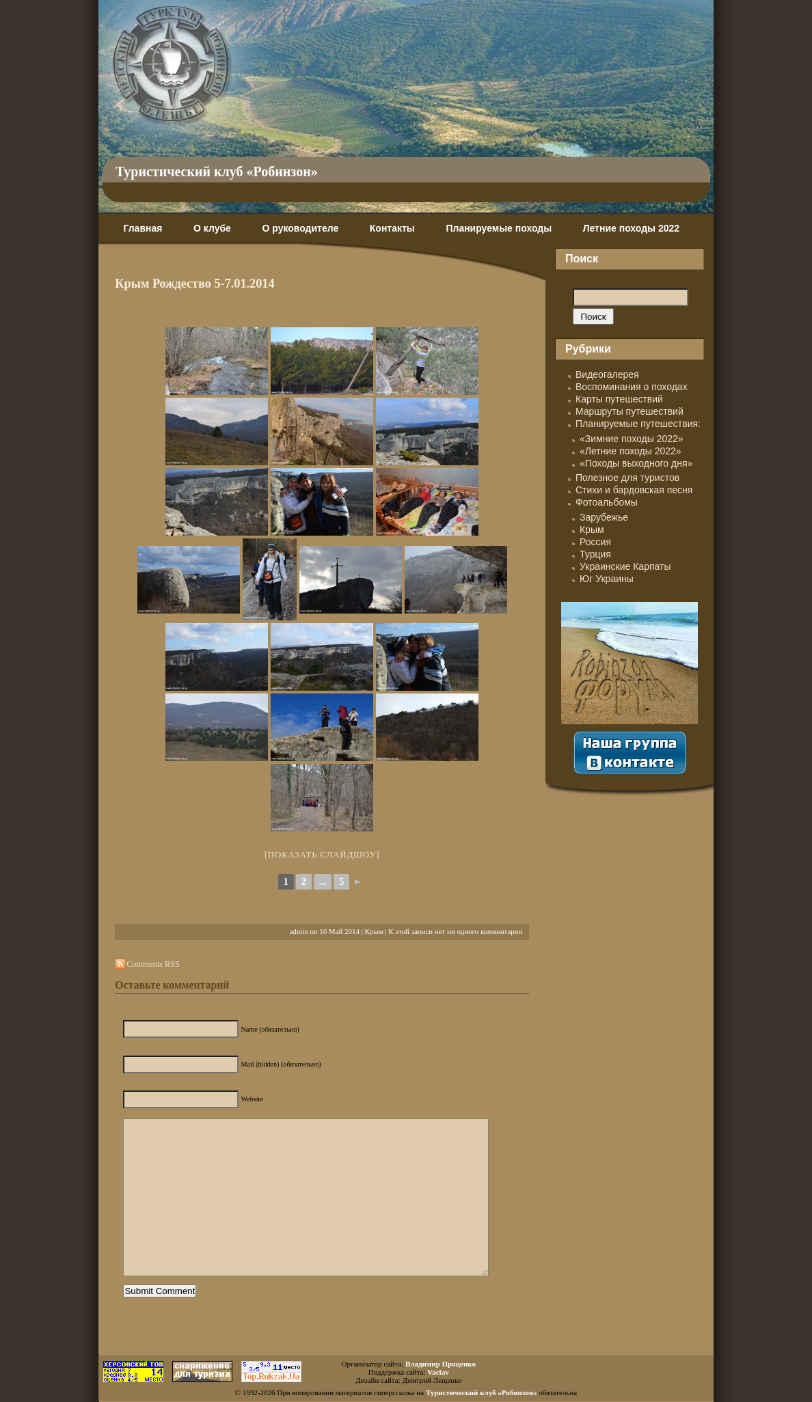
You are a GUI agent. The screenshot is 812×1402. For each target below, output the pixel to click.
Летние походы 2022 (631, 228)
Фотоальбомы (607, 502)
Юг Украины (607, 578)
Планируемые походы (499, 228)
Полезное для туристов (627, 477)
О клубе (212, 228)
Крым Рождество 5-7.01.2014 (194, 283)
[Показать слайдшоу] (322, 854)
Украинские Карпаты (625, 566)
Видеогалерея (607, 374)
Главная (142, 228)
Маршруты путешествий (630, 411)
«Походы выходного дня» (636, 463)
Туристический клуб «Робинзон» (217, 171)
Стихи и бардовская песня (634, 489)
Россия (595, 541)
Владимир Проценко (440, 1364)
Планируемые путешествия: (638, 423)
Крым (374, 931)
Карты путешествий (619, 399)
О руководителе (300, 228)
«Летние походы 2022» (630, 450)
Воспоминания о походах (632, 386)
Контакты (392, 228)
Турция (595, 554)
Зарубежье (604, 517)
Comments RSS (152, 964)
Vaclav (437, 1372)
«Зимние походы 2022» (632, 438)
